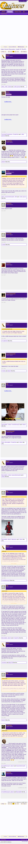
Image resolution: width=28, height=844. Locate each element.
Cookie (9, 86)
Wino (3, 86)
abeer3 (7, 55)
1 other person (16, 86)
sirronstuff (4, 134)
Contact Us (23, 839)
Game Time (18, 11)
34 (18, 51)
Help (26, 839)
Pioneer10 (8, 772)
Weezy (7, 92)
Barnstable (4, 424)
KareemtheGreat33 (9, 196)
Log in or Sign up (22, 1)
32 (13, 51)
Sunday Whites (3, 839)
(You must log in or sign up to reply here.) (17, 802)
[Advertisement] (14, 30)
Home (3, 11)
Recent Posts (4, 13)
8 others (24, 424)
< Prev (2, 51)
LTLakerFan (15, 134)
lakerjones (9, 134)
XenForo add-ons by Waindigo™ (6, 842)
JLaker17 (8, 263)
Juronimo (4, 662)
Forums (10, 11)
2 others (21, 442)
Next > (25, 51)
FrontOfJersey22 (16, 424)
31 (11, 51)
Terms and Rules (25, 841)
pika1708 (11, 662)
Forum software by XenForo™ (6, 841)
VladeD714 (8, 203)
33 (15, 51)
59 (21, 51)
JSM (6, 86)
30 (8, 51)
